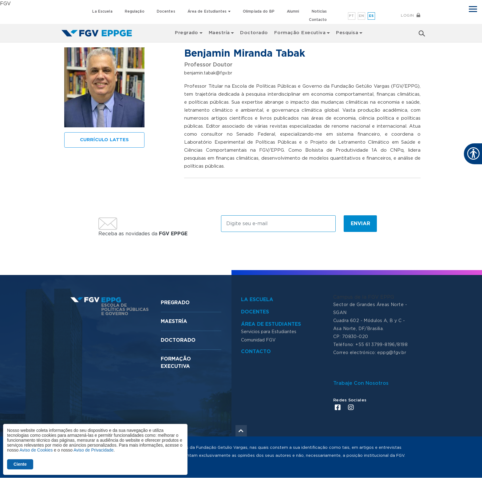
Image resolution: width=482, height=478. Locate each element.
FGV (5, 3)
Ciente (20, 464)
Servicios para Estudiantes (268, 332)
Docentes (166, 11)
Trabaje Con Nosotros (361, 383)
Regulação (134, 11)
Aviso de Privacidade (93, 450)
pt (351, 16)
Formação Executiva (300, 32)
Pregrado (175, 302)
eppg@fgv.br (391, 353)
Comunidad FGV (258, 340)
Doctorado (254, 32)
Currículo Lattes (104, 139)
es (371, 16)
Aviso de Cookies (36, 450)
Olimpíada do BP (259, 11)
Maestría (174, 321)
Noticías (319, 11)
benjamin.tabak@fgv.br (208, 73)
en (361, 16)
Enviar (360, 223)
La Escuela (102, 11)
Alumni (293, 11)
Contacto (318, 20)
